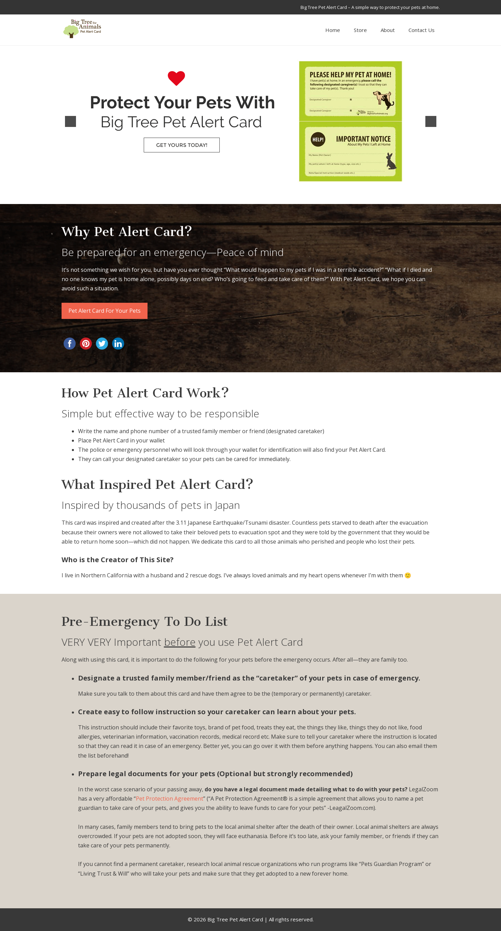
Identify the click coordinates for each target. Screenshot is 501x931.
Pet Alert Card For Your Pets (104, 310)
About (388, 29)
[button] (70, 121)
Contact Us (422, 29)
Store (360, 29)
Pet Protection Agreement (169, 798)
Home (332, 29)
